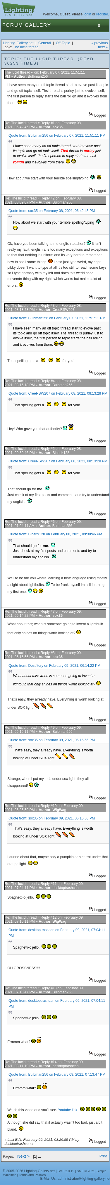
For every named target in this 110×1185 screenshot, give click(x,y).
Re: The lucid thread (21, 123)
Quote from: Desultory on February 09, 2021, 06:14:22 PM (54, 666)
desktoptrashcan (65, 888)
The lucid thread (26, 47)
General (44, 43)
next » (103, 47)
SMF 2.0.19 (66, 1171)
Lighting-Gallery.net (18, 43)
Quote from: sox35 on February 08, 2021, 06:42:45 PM (51, 211)
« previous (99, 43)
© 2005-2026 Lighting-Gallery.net (29, 1171)
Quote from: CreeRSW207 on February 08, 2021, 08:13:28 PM (57, 393)
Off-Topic (63, 43)
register (102, 14)
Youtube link (68, 1110)
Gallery (38, 25)
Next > (23, 1156)
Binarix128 (61, 453)
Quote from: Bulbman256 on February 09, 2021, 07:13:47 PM (56, 1074)
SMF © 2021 (86, 1171)
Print (103, 1156)
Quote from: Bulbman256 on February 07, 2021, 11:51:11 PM (56, 135)
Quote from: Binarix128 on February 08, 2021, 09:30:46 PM (55, 534)
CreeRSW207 (63, 310)
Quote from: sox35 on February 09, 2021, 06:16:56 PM (51, 740)
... (39, 1156)
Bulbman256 (38, 76)
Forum (12, 25)
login (87, 14)
